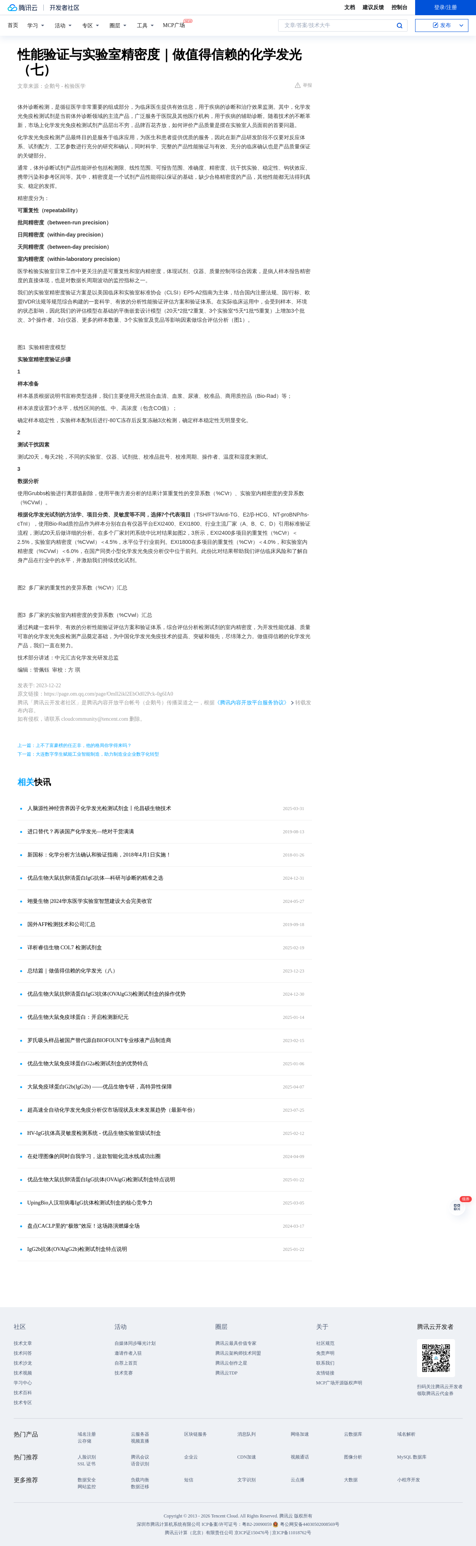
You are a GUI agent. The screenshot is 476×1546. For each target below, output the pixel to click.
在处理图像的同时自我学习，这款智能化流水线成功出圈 (94, 1156)
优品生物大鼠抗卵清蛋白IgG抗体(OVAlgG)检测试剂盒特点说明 (101, 1179)
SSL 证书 (87, 1464)
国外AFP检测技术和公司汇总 (61, 924)
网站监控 (87, 1486)
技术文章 (23, 1343)
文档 (349, 7)
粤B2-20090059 (257, 1524)
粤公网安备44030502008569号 (309, 1524)
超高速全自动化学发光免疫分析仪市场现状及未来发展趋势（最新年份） (112, 1110)
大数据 (351, 1479)
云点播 (297, 1479)
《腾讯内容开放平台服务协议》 (252, 702)
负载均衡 (140, 1479)
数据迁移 (140, 1486)
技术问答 (23, 1353)
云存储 (84, 1441)
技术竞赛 (124, 1373)
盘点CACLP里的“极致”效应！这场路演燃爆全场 (83, 1226)
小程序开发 (408, 1479)
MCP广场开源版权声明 (339, 1383)
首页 (13, 25)
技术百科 (23, 1392)
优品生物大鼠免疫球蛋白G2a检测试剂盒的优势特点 (87, 1063)
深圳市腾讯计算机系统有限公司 (169, 1524)
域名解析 (406, 1434)
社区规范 (325, 1343)
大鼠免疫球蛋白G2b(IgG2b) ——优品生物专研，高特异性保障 (99, 1087)
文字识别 (246, 1479)
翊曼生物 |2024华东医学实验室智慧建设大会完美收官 (89, 901)
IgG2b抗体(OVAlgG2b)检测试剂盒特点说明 (77, 1249)
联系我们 (325, 1363)
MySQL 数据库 (412, 1457)
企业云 (191, 1457)
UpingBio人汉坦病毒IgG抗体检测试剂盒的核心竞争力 (90, 1203)
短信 (188, 1479)
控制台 (400, 7)
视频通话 (300, 1457)
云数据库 (353, 1434)
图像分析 (353, 1457)
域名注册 (87, 1434)
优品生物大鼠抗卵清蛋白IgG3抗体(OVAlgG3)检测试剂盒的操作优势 (106, 994)
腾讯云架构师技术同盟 (238, 1353)
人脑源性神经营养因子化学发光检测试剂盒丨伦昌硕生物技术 (99, 808)
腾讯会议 (140, 1457)
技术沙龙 (23, 1363)
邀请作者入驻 (128, 1353)
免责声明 (325, 1353)
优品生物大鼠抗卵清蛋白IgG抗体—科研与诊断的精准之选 (95, 878)
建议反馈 (373, 7)
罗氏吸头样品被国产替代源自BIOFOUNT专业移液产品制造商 (99, 1040)
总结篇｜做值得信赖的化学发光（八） (72, 971)
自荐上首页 (126, 1363)
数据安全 (87, 1479)
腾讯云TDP (226, 1373)
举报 (303, 85)
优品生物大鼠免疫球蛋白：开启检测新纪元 (78, 1017)
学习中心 (23, 1383)
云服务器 (140, 1434)
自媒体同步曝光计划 (135, 1343)
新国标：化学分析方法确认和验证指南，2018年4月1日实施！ (99, 855)
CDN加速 (246, 1457)
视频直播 (140, 1441)
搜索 (399, 25)
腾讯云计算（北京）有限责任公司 (199, 1532)
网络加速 (300, 1434)
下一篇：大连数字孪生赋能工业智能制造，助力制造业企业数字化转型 (88, 754)
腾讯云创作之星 (231, 1363)
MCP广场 (174, 24)
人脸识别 (87, 1457)
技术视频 (23, 1373)
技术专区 (23, 1402)
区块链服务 (195, 1434)
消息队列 (246, 1434)
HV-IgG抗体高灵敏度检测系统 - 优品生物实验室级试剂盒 (94, 1133)
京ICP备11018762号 (291, 1532)
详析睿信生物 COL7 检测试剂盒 (64, 947)
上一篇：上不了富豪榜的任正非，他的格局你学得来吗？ (75, 745)
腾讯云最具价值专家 (235, 1343)
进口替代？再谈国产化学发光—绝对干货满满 (80, 831)
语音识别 (140, 1464)
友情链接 (325, 1373)
